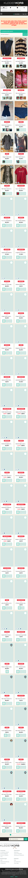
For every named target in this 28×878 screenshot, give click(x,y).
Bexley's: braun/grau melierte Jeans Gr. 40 (21, 539)
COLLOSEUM (7, 568)
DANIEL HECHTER (21, 823)
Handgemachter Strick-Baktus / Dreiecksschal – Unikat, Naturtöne (7, 93)
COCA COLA (21, 695)
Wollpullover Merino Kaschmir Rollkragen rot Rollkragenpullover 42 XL (21, 348)
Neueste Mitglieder (4, 853)
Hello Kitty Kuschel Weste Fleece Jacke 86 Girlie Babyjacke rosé (7, 539)
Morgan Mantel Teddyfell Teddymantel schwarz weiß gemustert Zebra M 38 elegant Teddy (7, 348)
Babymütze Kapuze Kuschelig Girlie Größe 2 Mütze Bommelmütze (21, 507)
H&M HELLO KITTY (7, 536)
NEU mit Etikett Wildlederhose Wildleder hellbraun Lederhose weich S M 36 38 (21, 220)
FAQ (15, 860)
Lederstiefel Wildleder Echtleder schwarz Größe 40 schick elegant (21, 380)
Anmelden (17, 14)
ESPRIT (21, 727)
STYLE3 (7, 631)
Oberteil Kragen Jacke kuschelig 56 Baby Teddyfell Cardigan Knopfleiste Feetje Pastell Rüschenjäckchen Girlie (21, 443)
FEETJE (21, 440)
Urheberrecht (3, 863)
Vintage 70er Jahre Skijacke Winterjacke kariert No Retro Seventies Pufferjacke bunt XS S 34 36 (7, 284)
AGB (1, 860)
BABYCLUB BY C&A (22, 504)
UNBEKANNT (21, 249)
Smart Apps (16, 863)
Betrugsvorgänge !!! (5, 34)
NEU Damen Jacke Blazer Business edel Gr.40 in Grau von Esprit (21, 730)
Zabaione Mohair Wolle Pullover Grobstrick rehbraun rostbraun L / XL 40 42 (7, 380)
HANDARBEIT (7, 90)
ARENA (21, 121)
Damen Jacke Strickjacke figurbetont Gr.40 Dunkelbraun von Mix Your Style (21, 794)
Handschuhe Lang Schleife (21, 635)
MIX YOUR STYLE (21, 791)
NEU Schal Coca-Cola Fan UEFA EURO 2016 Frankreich (21, 698)
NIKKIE (21, 759)
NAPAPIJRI (7, 249)
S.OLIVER (21, 663)
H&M (7, 153)
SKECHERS (21, 568)
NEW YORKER (7, 504)
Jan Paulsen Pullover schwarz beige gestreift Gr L (21, 61)
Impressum (16, 852)
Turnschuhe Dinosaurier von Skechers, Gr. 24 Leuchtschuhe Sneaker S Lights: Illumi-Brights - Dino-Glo (21, 571)
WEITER (20, 834)
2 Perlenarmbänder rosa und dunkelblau (21, 603)
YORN (21, 345)
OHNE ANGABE (7, 408)
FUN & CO (7, 217)
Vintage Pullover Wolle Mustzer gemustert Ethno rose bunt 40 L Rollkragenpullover (21, 316)
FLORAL (21, 153)
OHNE (7, 727)
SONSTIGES (7, 823)
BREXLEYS (21, 536)
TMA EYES (21, 90)
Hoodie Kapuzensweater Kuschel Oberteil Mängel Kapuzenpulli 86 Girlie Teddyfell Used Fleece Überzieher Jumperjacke (7, 411)
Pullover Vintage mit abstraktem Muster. (7, 666)
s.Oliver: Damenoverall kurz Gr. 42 (21, 666)
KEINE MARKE (21, 600)
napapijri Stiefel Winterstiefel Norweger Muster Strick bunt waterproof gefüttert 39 (7, 252)
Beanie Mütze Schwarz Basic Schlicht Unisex (7, 635)
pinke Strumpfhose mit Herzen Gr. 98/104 (7, 603)
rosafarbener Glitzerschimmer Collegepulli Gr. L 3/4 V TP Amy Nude (7, 571)
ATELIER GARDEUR (7, 791)
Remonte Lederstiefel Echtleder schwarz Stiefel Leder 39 (21, 475)
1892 (17, 834)
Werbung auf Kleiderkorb (19, 855)
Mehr (16, 876)
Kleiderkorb (9, 847)
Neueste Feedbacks (4, 855)
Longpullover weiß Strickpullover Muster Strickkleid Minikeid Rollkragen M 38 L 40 (21, 252)
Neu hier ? (25, 14)
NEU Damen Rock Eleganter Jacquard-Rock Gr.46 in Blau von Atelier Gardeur (7, 794)
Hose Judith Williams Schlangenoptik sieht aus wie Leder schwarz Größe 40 (7, 61)
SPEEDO (7, 121)
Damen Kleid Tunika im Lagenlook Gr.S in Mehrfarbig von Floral (21, 156)
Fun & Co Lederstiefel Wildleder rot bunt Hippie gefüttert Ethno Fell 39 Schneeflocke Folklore (7, 220)
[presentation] (24, 34)
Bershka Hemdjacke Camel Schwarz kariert (7, 443)
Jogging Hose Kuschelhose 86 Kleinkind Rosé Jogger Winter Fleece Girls (21, 411)
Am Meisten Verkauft (4, 852)
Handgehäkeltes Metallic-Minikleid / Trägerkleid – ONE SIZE (7, 826)
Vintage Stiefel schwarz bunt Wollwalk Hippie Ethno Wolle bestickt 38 (7, 316)
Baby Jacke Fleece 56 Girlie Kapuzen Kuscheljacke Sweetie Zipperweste (7, 475)
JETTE (7, 695)
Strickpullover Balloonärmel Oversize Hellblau (7, 507)
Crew (1, 856)
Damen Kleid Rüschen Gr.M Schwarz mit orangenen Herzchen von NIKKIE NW (21, 762)
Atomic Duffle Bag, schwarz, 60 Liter (7, 762)
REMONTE (21, 472)
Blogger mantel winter (7, 156)
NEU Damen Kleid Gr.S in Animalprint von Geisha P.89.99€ (7, 188)
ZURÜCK (8, 834)
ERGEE (7, 472)
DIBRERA (21, 217)
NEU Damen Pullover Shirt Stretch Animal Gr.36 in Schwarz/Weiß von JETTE (7, 698)
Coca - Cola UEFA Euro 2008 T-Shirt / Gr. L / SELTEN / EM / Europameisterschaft (21, 188)
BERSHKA (7, 440)
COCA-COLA (21, 185)
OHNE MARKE (21, 408)
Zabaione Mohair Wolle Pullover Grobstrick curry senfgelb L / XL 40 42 (21, 284)
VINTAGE (7, 281)
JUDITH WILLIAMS (7, 58)
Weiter (12, 876)
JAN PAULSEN (21, 58)
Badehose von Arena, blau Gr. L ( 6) (21, 125)
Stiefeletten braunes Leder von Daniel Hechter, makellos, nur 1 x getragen (21, 826)
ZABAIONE (21, 281)
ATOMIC (7, 759)
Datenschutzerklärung (4, 861)
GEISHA (7, 185)
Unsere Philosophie (18, 853)
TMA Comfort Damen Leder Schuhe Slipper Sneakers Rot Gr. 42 (21, 93)
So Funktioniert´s (17, 861)
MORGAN (7, 345)
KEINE (7, 663)
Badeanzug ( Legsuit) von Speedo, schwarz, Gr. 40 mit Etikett (7, 125)
